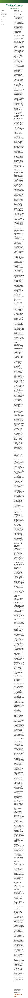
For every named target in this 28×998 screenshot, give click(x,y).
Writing (3, 17)
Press (2, 22)
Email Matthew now (18, 994)
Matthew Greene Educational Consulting (14, 6)
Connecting (4, 19)
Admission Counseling (4, 13)
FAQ (2, 24)
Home (2, 10)
